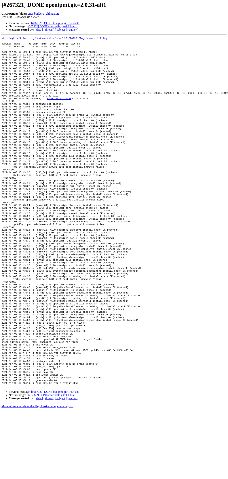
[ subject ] (61, 29)
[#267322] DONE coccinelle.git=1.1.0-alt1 (52, 26)
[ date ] (39, 29)
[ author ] (72, 29)
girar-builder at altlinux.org (44, 13)
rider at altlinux (59, 111)
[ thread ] (48, 29)
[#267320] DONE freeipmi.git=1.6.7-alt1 (55, 23)
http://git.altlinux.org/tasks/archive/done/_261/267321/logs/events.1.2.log (54, 38)
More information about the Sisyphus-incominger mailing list (37, 475)
